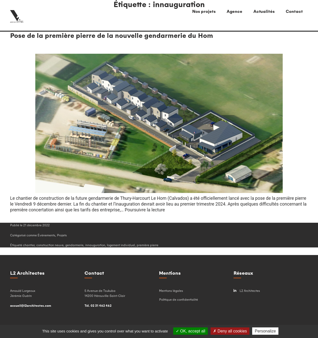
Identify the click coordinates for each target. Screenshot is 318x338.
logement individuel (121, 245)
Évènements (46, 235)
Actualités (264, 11)
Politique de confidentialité (178, 299)
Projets (62, 235)
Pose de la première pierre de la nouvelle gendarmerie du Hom (111, 35)
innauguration (95, 245)
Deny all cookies (230, 331)
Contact (294, 11)
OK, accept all (190, 331)
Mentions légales (171, 291)
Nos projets (204, 11)
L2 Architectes (247, 291)
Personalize (265, 331)
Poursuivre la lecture (145, 209)
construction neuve (50, 245)
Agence (234, 11)
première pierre (147, 245)
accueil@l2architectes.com (30, 305)
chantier (29, 245)
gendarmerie (74, 245)
